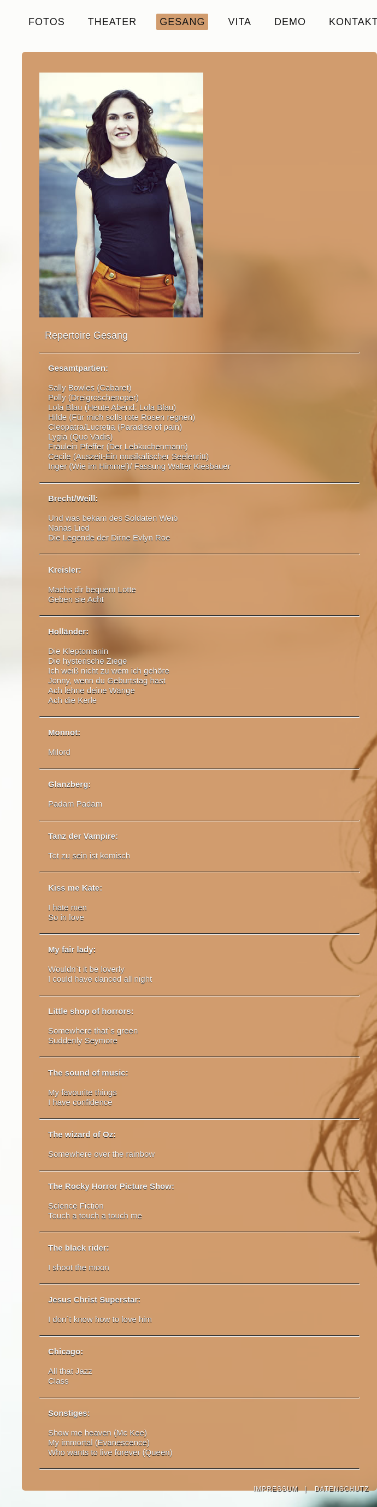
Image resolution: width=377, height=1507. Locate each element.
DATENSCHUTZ (342, 1489)
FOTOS (46, 21)
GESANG (182, 21)
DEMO (290, 21)
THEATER (112, 21)
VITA (239, 21)
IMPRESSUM (276, 1489)
